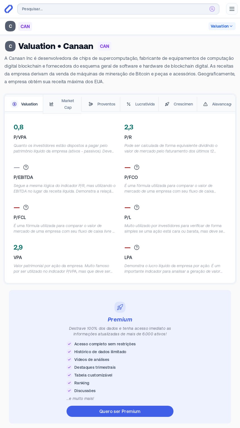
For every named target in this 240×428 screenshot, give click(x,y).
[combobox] (118, 8)
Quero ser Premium (120, 411)
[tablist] (120, 104)
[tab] (24, 104)
